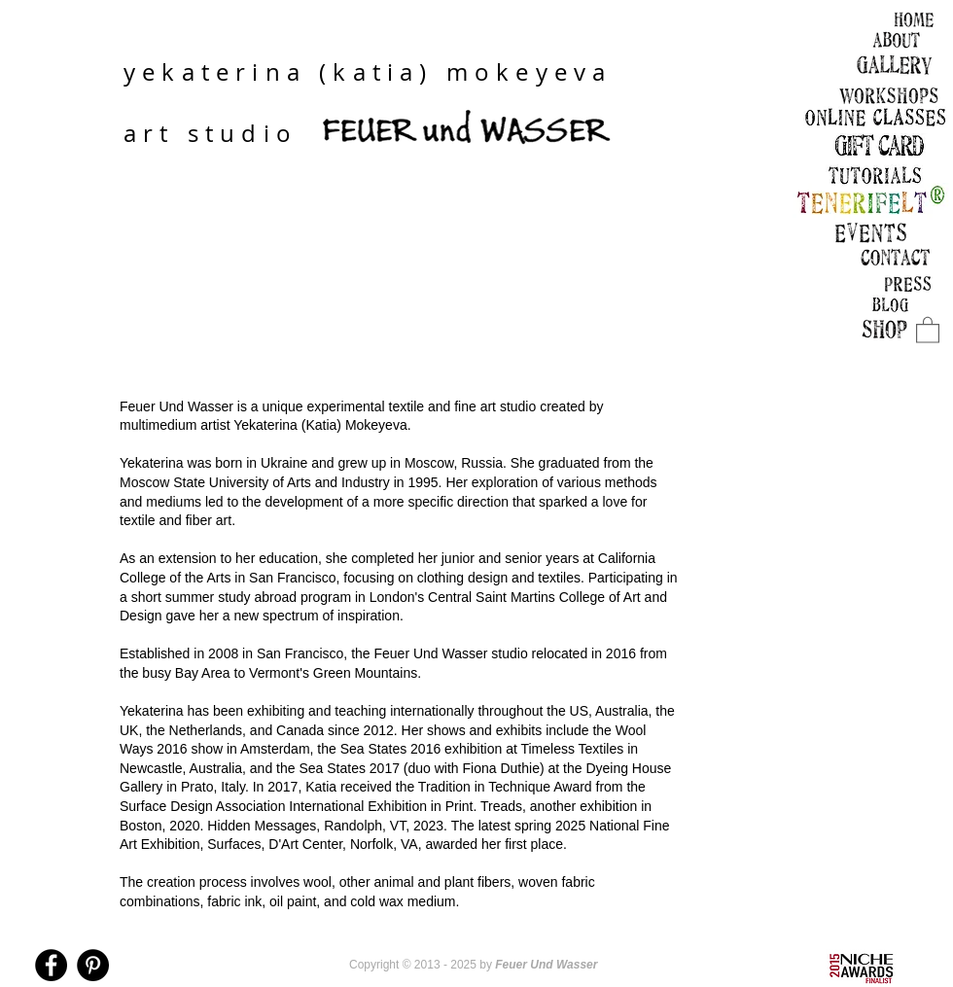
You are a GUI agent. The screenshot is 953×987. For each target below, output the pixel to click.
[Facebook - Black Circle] (51, 965)
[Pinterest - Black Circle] (93, 965)
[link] (927, 329)
